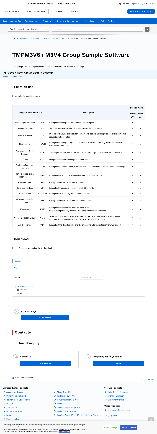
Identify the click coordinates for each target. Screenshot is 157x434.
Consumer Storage (116, 397)
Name (17, 275)
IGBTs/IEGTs (11, 405)
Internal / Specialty (116, 394)
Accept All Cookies (129, 428)
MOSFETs (10, 401)
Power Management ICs (67, 397)
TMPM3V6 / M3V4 (25, 284)
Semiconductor (25, 38)
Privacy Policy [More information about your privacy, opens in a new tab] (64, 432)
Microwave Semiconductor (119, 408)
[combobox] (97, 29)
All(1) (16, 265)
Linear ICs (61, 401)
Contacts (6, 74)
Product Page (17, 74)
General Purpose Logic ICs (68, 405)
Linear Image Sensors (66, 409)
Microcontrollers (42, 38)
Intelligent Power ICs (66, 394)
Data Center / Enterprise (118, 390)
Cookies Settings (110, 428)
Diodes (9, 413)
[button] (129, 4)
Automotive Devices (14, 390)
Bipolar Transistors (14, 409)
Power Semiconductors (16, 394)
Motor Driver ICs (64, 390)
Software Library (60, 38)
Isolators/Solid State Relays (18, 397)
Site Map (150, 377)
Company (112, 413)
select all (19, 259)
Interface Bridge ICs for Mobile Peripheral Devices (78, 413)
